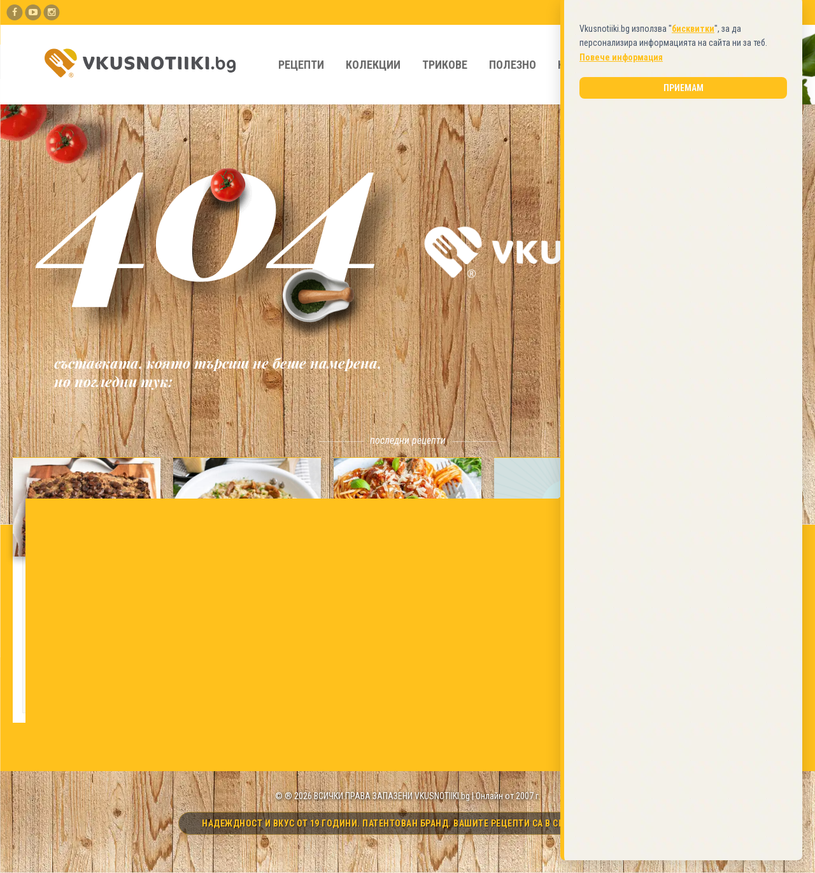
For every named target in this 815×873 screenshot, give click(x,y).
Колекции (373, 64)
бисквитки (693, 360)
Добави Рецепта (623, 12)
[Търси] (770, 65)
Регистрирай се (701, 12)
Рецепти (301, 64)
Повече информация (621, 389)
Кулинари (585, 64)
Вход (760, 12)
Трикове (444, 64)
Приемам (683, 420)
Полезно (512, 64)
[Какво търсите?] (710, 65)
